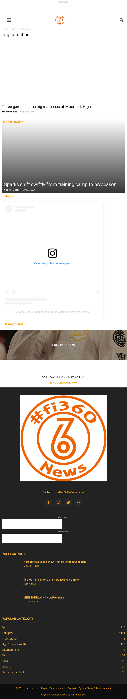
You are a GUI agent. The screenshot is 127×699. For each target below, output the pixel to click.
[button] (122, 20)
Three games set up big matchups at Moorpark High (46, 106)
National (7, 666)
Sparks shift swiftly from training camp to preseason (60, 184)
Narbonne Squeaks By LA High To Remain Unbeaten (55, 561)
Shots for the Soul (13, 672)
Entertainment (10, 649)
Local (5, 661)
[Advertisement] (63, 8)
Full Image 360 (12, 324)
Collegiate (8, 633)
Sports (6, 627)
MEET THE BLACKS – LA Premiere (44, 597)
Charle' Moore (11, 189)
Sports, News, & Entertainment (95, 688)
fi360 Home (22, 688)
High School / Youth (14, 644)
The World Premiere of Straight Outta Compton (52, 579)
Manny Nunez (9, 111)
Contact (72, 688)
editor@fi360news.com (71, 492)
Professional (9, 638)
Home (5, 29)
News (5, 655)
